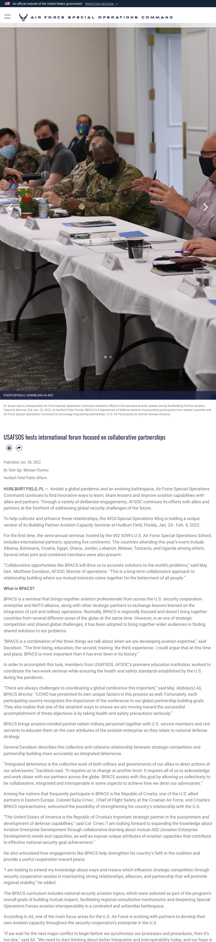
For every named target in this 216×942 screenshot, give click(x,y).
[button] (102, 3)
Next (205, 207)
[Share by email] (19, 448)
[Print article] (9, 448)
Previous (11, 207)
